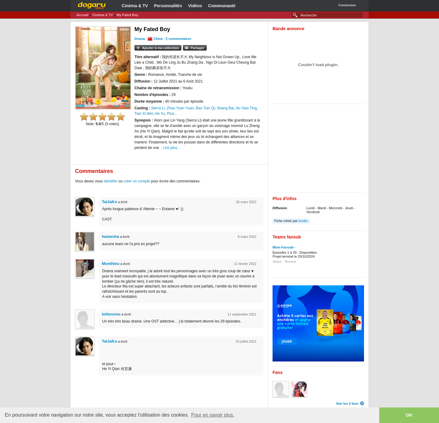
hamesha (110, 236)
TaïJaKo (109, 201)
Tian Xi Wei (143, 113)
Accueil (82, 15)
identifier (110, 181)
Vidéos (195, 5)
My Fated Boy (127, 15)
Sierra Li (158, 108)
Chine (158, 39)
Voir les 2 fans (347, 403)
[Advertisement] (318, 149)
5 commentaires (178, 39)
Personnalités (168, 5)
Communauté (221, 5)
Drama (139, 39)
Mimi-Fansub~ (284, 247)
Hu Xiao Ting (246, 108)
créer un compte (136, 181)
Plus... (172, 113)
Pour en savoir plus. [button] (212, 415)
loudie (302, 221)
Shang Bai (225, 108)
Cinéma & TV (135, 5)
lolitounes (111, 314)
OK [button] (409, 415)
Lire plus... (171, 148)
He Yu (160, 113)
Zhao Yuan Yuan (180, 108)
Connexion (347, 5)
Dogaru (91, 4)
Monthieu (111, 263)
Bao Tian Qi (205, 108)
